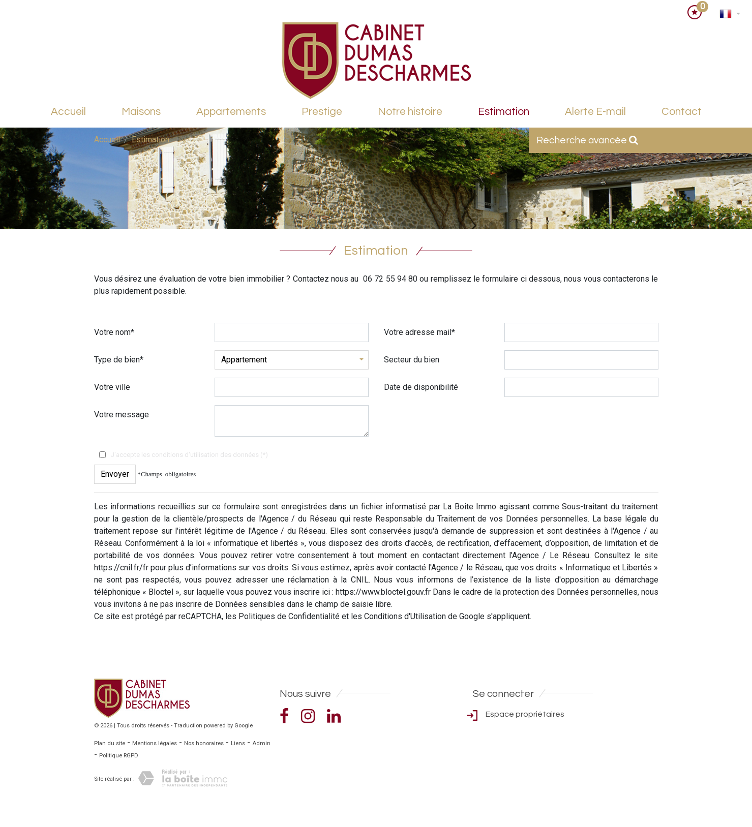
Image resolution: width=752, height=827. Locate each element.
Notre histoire (410, 111)
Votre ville (112, 387)
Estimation (503, 111)
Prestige (322, 111)
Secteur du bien (411, 359)
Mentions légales (154, 743)
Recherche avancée (587, 140)
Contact (681, 111)
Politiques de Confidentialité (289, 616)
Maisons (141, 111)
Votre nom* (114, 332)
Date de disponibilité (421, 387)
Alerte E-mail (595, 111)
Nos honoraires (204, 743)
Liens (238, 743)
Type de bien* (118, 359)
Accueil (68, 111)
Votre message (121, 414)
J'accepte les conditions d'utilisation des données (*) (189, 454)
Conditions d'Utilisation (405, 616)
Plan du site (109, 743)
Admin (261, 743)
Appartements (231, 111)
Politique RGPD (118, 755)
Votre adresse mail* (419, 332)
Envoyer (115, 474)
